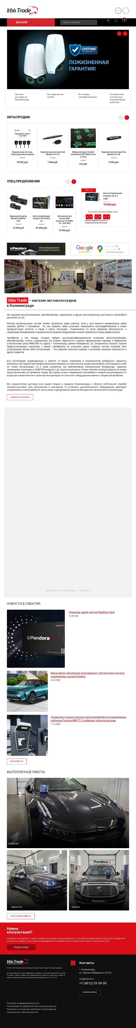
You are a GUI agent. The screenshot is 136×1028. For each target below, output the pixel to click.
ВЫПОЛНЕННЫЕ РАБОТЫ (26, 772)
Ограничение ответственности (22, 1012)
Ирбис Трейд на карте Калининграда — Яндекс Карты (68, 591)
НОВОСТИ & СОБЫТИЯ (23, 603)
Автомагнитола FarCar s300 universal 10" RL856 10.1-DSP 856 (64, 219)
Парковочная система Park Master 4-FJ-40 (113, 153)
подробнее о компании (19, 397)
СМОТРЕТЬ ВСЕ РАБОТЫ (20, 916)
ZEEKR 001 (13, 843)
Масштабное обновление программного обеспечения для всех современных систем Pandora (88, 675)
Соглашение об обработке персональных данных (31, 1006)
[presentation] (119, 33)
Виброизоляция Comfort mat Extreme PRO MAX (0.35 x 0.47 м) (83, 154)
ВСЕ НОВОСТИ (16, 761)
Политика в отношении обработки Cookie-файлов (31, 1009)
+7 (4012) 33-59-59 (92, 983)
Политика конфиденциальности (23, 1003)
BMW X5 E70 (16, 907)
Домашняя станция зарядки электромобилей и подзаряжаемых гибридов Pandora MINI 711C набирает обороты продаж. (88, 719)
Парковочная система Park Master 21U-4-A (53, 153)
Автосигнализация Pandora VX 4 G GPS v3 (41, 218)
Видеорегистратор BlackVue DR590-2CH (18, 218)
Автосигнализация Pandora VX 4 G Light (112, 196)
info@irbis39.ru (86, 979)
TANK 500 (76, 907)
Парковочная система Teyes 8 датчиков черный (22, 153)
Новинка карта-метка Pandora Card (91, 612)
